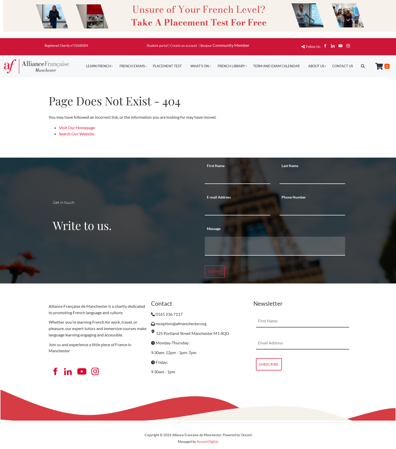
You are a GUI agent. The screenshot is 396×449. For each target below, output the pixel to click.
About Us (316, 66)
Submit (215, 271)
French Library (231, 66)
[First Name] (237, 177)
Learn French (98, 66)
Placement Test (167, 66)
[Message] (275, 246)
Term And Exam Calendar (276, 66)
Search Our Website (76, 133)
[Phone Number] (312, 209)
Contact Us (342, 66)
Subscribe (269, 364)
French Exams (132, 66)
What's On (199, 66)
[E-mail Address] (237, 209)
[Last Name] (312, 177)
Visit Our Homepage (77, 127)
